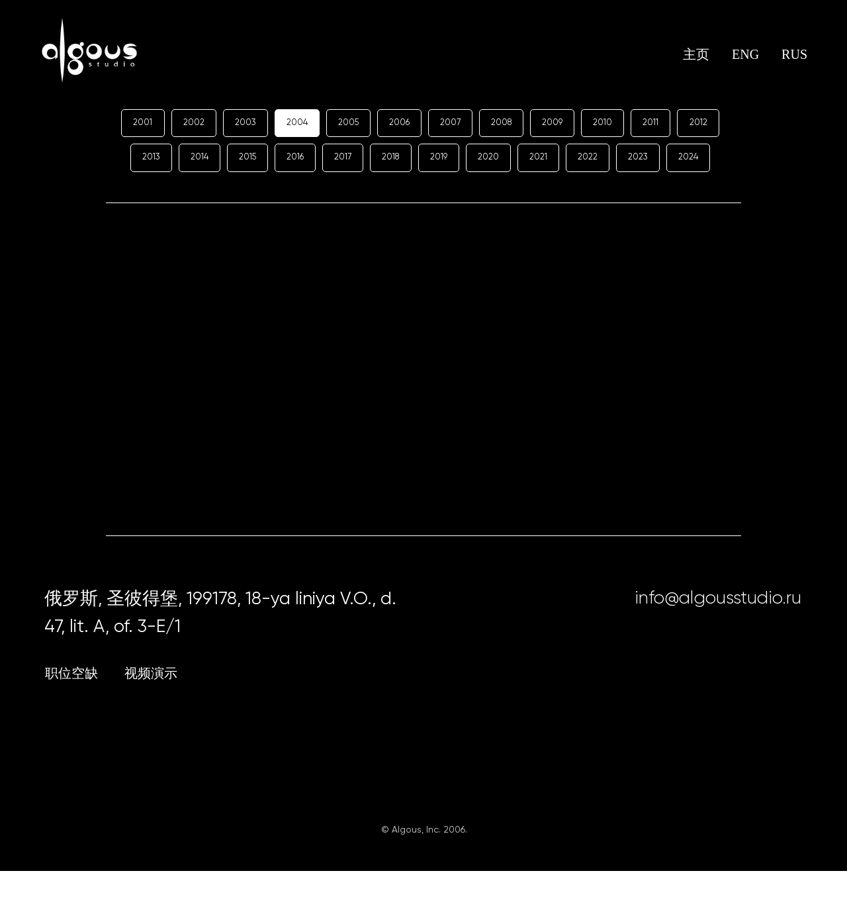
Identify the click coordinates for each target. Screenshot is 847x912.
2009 (585, 123)
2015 (288, 160)
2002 (206, 123)
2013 (185, 160)
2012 (134, 160)
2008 (531, 123)
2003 (260, 123)
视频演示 (150, 714)
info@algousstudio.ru (718, 638)
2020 (546, 160)
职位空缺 (71, 714)
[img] (694, 668)
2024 (420, 196)
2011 (689, 123)
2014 (237, 160)
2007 (477, 123)
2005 (369, 123)
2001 (153, 123)
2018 (442, 160)
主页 (696, 54)
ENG (745, 54)
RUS (794, 54)
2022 (652, 160)
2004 (315, 123)
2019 (494, 160)
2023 (706, 160)
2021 (599, 160)
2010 (638, 123)
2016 (339, 160)
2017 (390, 160)
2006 (423, 123)
